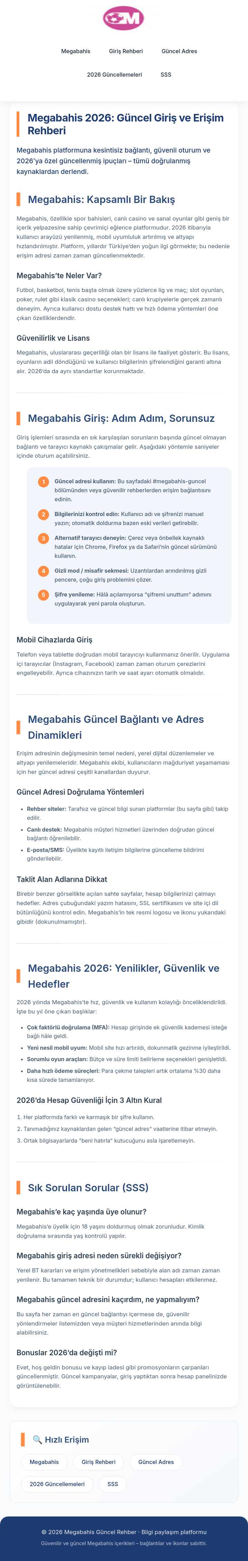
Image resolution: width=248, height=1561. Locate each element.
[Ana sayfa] (124, 18)
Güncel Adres (179, 51)
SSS (166, 74)
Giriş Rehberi (126, 51)
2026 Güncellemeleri (114, 74)
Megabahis (75, 51)
